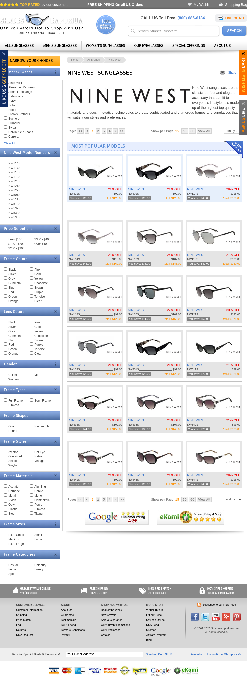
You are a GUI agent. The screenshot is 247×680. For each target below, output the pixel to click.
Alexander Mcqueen (21, 87)
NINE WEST (78, 189)
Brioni (12, 110)
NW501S (14, 195)
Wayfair (13, 465)
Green (12, 296)
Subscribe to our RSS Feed (219, 604)
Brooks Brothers (19, 114)
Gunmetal (14, 283)
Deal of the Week (111, 609)
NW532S (14, 208)
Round (12, 431)
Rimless (13, 405)
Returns (21, 629)
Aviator (13, 452)
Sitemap (151, 629)
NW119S (14, 177)
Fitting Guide (154, 614)
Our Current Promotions (115, 624)
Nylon (12, 500)
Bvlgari (13, 127)
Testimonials (68, 619)
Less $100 (15, 239)
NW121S (14, 186)
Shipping (21, 614)
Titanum (39, 513)
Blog (149, 639)
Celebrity (40, 565)
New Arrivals (108, 614)
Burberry (14, 123)
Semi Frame (42, 400)
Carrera (13, 136)
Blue (11, 287)
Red (11, 292)
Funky (12, 569)
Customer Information (29, 609)
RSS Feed (152, 624)
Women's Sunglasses (105, 45)
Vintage (39, 461)
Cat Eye (39, 452)
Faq (18, 624)
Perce (38, 504)
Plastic (12, 509)
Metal (12, 495)
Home (74, 59)
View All (204, 131)
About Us (222, 45)
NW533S (14, 213)
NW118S (14, 172)
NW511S (14, 199)
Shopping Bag (236, 5)
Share (232, 72)
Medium (13, 539)
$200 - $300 (16, 248)
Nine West (114, 59)
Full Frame (15, 400)
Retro (38, 456)
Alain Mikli (15, 83)
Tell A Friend (68, 624)
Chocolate (41, 283)
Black (12, 269)
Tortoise (39, 296)
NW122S (14, 190)
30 (185, 131)
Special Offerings (188, 45)
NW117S (14, 168)
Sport (12, 574)
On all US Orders (115, 5)
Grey (11, 278)
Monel (38, 495)
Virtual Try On (154, 609)
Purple (38, 292)
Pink (37, 269)
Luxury (38, 569)
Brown (38, 287)
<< (80, 131)
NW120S (14, 181)
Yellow (38, 278)
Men (37, 375)
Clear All (9, 143)
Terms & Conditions (73, 629)
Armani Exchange (20, 92)
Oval (11, 426)
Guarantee (67, 614)
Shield (12, 461)
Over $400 (41, 244)
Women (13, 379)
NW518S (14, 204)
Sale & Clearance (111, 619)
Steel (11, 513)
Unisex (13, 375)
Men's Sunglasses (60, 45)
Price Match (23, 619)
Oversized (15, 456)
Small (38, 535)
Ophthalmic (42, 500)
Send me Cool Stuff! (159, 654)
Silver (12, 274)
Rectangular (42, 426)
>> (122, 131)
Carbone (14, 491)
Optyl (11, 504)
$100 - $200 (16, 244)
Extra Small (16, 535)
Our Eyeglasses (148, 45)
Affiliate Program (156, 634)
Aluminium (41, 486)
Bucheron (14, 118)
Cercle (38, 491)
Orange (13, 301)
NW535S (14, 217)
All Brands (93, 59)
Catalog (105, 634)
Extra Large (16, 544)
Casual (13, 565)
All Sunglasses (19, 45)
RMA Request (24, 634)
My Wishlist (202, 5)
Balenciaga (15, 96)
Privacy (65, 634)
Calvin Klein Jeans (20, 132)
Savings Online (155, 619)
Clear (38, 301)
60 (192, 131)
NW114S (14, 163)
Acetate (13, 486)
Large (38, 539)
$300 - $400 (42, 239)
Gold (37, 274)
